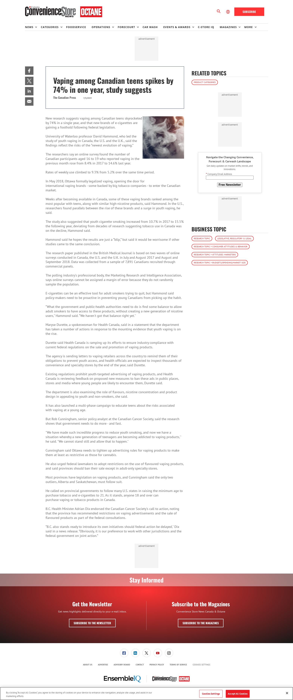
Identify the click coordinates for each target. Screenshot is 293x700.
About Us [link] (87, 664)
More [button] (248, 27)
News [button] (29, 27)
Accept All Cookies (237, 693)
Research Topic (202, 238)
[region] (146, 693)
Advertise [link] (103, 664)
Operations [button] (101, 27)
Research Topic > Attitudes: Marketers (215, 254)
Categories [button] (49, 27)
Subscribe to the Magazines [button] (201, 623)
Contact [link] (140, 664)
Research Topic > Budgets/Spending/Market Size (220, 262)
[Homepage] (63, 11)
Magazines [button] (228, 27)
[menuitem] (33, 27)
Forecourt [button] (126, 27)
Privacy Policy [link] (156, 664)
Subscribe (249, 12)
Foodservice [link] (76, 27)
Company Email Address (219, 174)
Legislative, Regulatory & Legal (234, 238)
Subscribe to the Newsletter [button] (92, 623)
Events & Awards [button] (176, 27)
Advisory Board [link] (122, 664)
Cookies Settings (201, 665)
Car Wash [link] (150, 27)
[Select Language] (228, 12)
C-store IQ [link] (206, 27)
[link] (29, 70)
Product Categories (205, 82)
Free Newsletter (230, 184)
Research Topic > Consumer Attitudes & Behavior (220, 246)
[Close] (287, 693)
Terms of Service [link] (178, 664)
